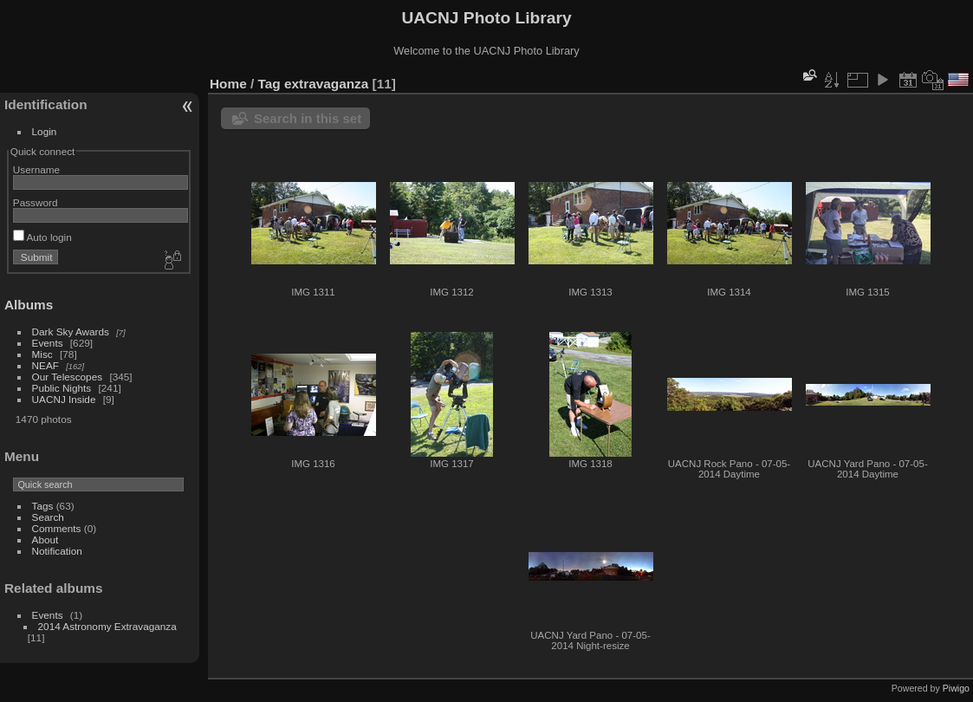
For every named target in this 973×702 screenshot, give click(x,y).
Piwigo (956, 688)
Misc (42, 354)
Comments (56, 528)
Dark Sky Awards (70, 331)
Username (36, 169)
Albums (28, 304)
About (45, 539)
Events (47, 342)
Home (228, 83)
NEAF (45, 365)
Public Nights (62, 387)
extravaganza (326, 83)
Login (44, 131)
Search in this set (307, 118)
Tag (269, 83)
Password (35, 202)
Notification (57, 550)
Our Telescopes (67, 376)
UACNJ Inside (64, 399)
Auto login (42, 237)
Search (48, 517)
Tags (43, 505)
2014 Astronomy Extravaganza (107, 626)
